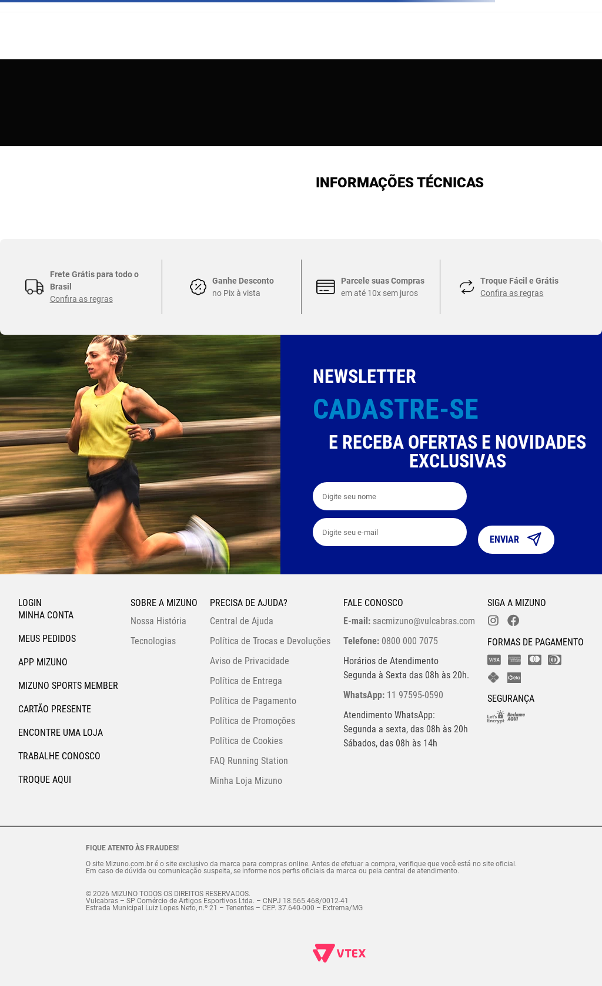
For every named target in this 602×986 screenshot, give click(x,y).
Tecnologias (153, 641)
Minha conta (45, 615)
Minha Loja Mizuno (246, 780)
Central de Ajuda (241, 621)
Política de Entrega (246, 681)
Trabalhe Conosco (59, 756)
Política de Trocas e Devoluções (270, 641)
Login (30, 602)
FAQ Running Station (249, 760)
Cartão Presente (54, 709)
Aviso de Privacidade (249, 661)
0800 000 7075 (390, 641)
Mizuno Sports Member (68, 685)
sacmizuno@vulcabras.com (409, 621)
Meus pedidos (47, 638)
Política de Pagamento (253, 700)
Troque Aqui (44, 779)
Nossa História (158, 621)
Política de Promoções (252, 720)
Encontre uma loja (60, 732)
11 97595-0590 (393, 695)
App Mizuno (43, 662)
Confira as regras (81, 299)
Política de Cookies (246, 740)
